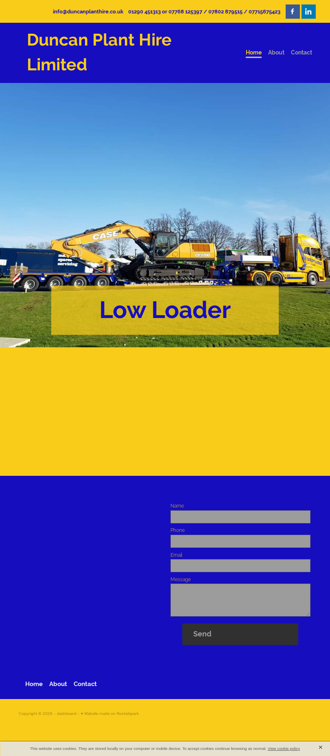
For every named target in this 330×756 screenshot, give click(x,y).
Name (177, 505)
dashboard (66, 713)
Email (176, 555)
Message (180, 579)
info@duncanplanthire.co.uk (88, 12)
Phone (177, 530)
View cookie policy (284, 748)
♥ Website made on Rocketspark (110, 713)
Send (202, 634)
